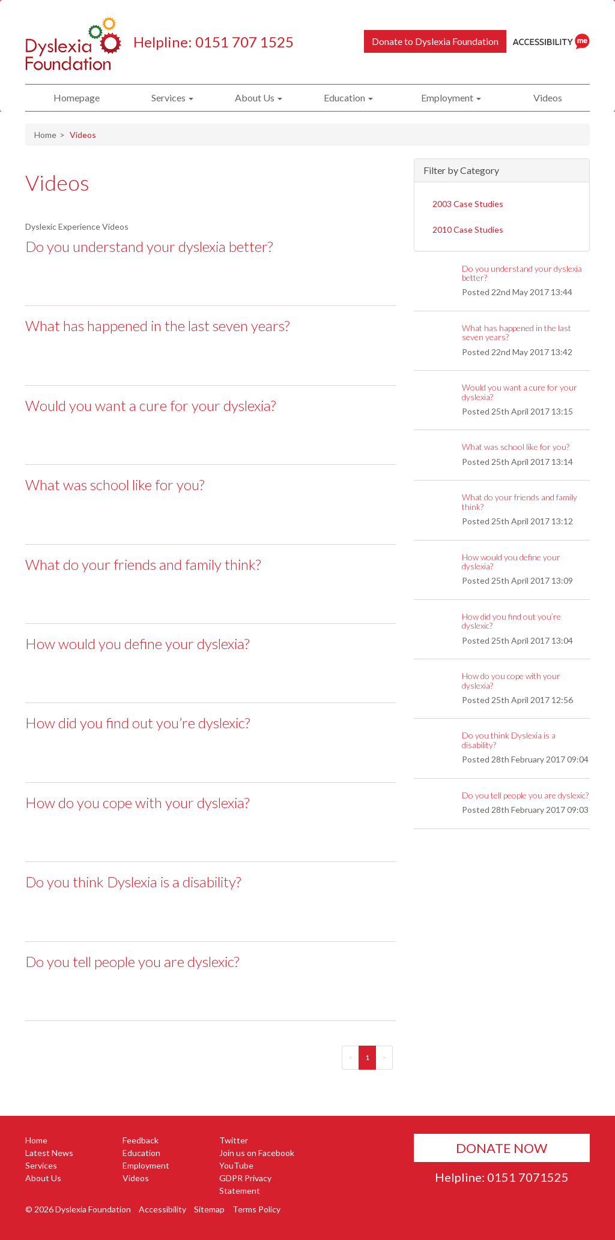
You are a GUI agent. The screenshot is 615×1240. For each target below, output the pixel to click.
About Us (258, 97)
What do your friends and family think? (143, 564)
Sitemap (209, 1209)
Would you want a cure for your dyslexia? (150, 405)
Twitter (233, 1140)
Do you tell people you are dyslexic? (132, 961)
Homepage (76, 97)
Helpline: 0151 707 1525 (213, 41)
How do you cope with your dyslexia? (137, 802)
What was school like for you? (114, 484)
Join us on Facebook (256, 1153)
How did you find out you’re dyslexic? (137, 722)
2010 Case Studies (467, 229)
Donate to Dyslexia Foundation (435, 41)
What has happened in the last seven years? (157, 325)
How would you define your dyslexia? (137, 643)
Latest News (49, 1153)
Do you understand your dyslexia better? (149, 246)
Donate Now (501, 1148)
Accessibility (162, 1209)
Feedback (141, 1140)
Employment (451, 97)
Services (172, 97)
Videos (547, 97)
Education (348, 97)
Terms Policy (256, 1209)
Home (45, 135)
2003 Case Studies (467, 204)
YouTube (236, 1165)
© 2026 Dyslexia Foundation (78, 1209)
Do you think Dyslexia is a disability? (133, 881)
